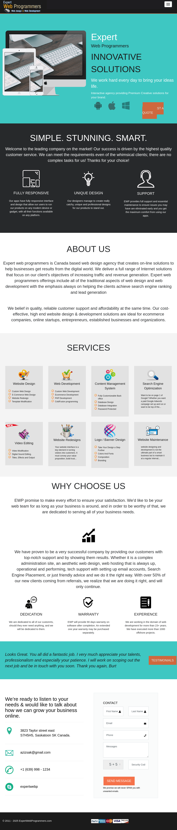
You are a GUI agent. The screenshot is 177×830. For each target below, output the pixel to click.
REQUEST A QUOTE (153, 110)
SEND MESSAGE (119, 781)
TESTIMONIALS (162, 660)
